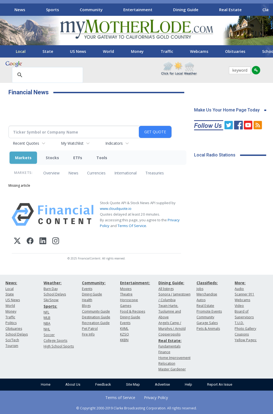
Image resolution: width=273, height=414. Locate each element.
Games (125, 305)
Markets (23, 157)
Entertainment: (135, 282)
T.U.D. (239, 323)
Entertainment (137, 9)
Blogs (86, 305)
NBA (47, 323)
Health (87, 300)
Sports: (50, 306)
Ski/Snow (51, 300)
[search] (46, 75)
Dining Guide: (171, 282)
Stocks (52, 157)
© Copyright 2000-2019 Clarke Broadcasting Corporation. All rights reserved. (136, 408)
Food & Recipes (132, 311)
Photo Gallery (245, 328)
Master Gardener (172, 369)
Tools (101, 157)
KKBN (124, 340)
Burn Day (51, 288)
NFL (46, 312)
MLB (47, 317)
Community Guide (96, 311)
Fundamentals (169, 346)
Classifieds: (207, 282)
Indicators (114, 143)
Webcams (199, 51)
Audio (239, 288)
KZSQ (124, 334)
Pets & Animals (208, 328)
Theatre (126, 294)
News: (11, 282)
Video (239, 305)
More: (240, 282)
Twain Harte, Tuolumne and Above (169, 311)
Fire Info (88, 334)
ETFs (77, 157)
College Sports (55, 340)
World (108, 51)
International (125, 173)
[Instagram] (55, 241)
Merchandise (207, 294)
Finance (164, 352)
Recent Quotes (26, 143)
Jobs (200, 288)
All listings (166, 288)
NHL (47, 329)
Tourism (11, 345)
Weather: (53, 282)
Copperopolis (169, 334)
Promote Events (209, 311)
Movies (125, 288)
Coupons (242, 334)
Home (45, 384)
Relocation (166, 363)
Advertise (162, 384)
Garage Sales (207, 323)
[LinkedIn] (42, 241)
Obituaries (235, 51)
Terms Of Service (132, 225)
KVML (124, 328)
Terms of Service (120, 397)
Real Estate (230, 9)
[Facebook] (30, 241)
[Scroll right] (265, 9)
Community (91, 9)
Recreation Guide (96, 323)
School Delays (16, 334)
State (47, 51)
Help (188, 384)
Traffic (167, 51)
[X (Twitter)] (17, 241)
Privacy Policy (156, 397)
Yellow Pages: (246, 340)
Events (87, 288)
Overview (51, 173)
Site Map (133, 384)
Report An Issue (219, 384)
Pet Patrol (90, 328)
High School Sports (59, 346)
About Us (72, 384)
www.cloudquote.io (115, 208)
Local (21, 51)
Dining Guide (185, 9)
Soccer (49, 335)
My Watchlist (72, 143)
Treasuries (154, 173)
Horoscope (129, 300)
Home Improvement (174, 357)
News (19, 9)
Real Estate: (170, 340)
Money (137, 51)
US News (78, 51)
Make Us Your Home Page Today (227, 110)
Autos (201, 300)
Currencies (96, 173)
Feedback (103, 384)
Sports (52, 9)
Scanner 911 (244, 294)
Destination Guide (96, 317)
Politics (11, 323)
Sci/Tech (12, 340)
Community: (94, 282)
